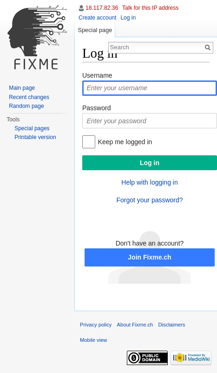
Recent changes (29, 97)
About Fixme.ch (135, 324)
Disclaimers (171, 324)
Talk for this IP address (150, 8)
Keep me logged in (125, 142)
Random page (26, 106)
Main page (22, 88)
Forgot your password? (149, 200)
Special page (95, 30)
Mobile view (93, 340)
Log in (128, 17)
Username (97, 75)
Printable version (35, 137)
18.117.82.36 (101, 8)
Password (96, 108)
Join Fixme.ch (149, 257)
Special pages (31, 128)
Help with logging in (149, 182)
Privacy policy (96, 324)
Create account (97, 17)
